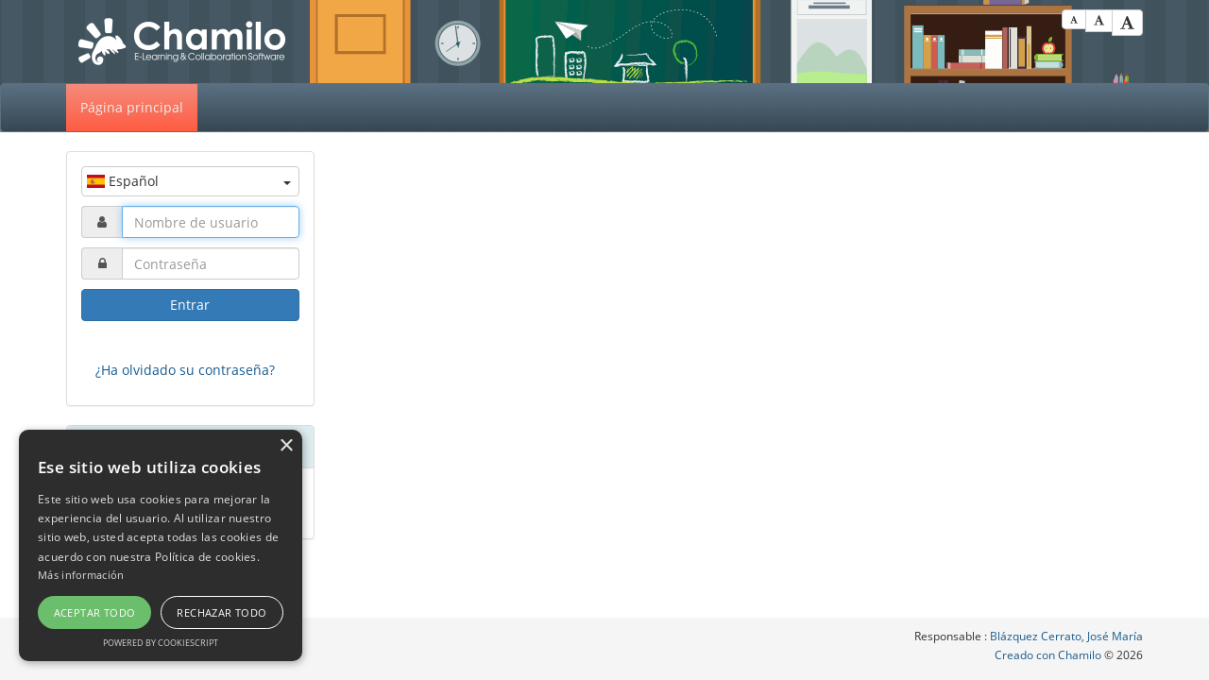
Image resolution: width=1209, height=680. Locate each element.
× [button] (286, 446)
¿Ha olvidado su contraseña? (185, 370)
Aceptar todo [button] (95, 612)
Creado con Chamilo (1049, 655)
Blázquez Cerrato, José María (1066, 636)
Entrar (190, 305)
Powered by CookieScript (160, 643)
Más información (81, 575)
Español (189, 181)
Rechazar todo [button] (221, 612)
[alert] (160, 545)
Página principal (131, 107)
